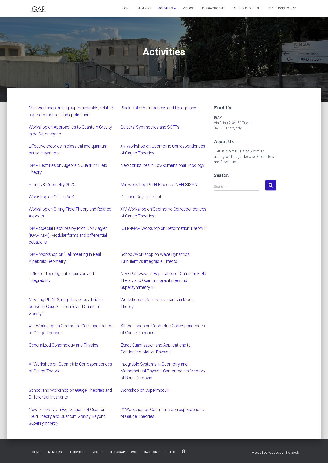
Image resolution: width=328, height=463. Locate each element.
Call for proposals (246, 8)
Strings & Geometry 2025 (52, 184)
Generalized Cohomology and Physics (63, 344)
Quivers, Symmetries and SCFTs (149, 127)
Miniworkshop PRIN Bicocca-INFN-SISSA (158, 184)
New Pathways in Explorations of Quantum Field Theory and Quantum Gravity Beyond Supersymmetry (68, 416)
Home (126, 8)
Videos (188, 8)
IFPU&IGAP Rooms (212, 8)
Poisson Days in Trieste (142, 196)
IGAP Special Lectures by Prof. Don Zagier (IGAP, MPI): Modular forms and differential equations (68, 235)
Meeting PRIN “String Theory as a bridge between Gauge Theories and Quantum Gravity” (66, 306)
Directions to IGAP (282, 8)
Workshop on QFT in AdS (52, 196)
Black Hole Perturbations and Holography (158, 107)
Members (144, 8)
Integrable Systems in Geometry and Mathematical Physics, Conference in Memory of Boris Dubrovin (162, 371)
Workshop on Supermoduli (144, 390)
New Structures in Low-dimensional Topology (162, 165)
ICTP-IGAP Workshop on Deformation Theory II (163, 228)
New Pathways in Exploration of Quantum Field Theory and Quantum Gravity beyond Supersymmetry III (163, 280)
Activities (167, 8)
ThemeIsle (291, 452)
